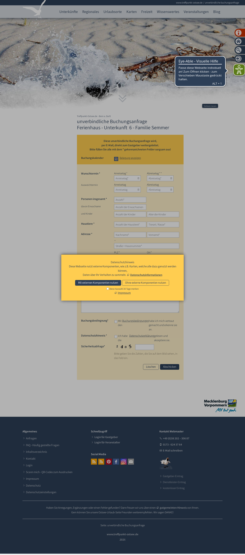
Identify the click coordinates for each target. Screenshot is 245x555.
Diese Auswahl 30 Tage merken (124, 288)
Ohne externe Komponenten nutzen (145, 282)
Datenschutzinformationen (146, 275)
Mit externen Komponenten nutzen (98, 282)
